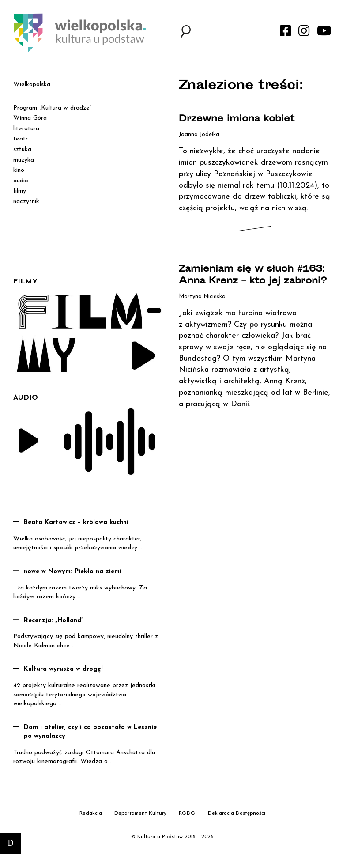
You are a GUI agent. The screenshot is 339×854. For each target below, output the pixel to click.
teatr (20, 139)
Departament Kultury (140, 813)
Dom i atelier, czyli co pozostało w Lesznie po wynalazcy (90, 732)
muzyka (23, 160)
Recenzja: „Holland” (53, 620)
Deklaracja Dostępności (236, 813)
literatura (26, 128)
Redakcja (90, 813)
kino (18, 170)
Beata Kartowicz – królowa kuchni (76, 522)
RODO (187, 813)
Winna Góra (30, 118)
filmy (19, 191)
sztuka (22, 149)
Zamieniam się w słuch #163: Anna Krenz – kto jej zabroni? (253, 275)
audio (20, 181)
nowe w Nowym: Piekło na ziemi (72, 571)
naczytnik (26, 201)
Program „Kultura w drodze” (52, 108)
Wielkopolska (31, 84)
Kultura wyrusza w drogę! (63, 669)
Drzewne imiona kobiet (236, 119)
